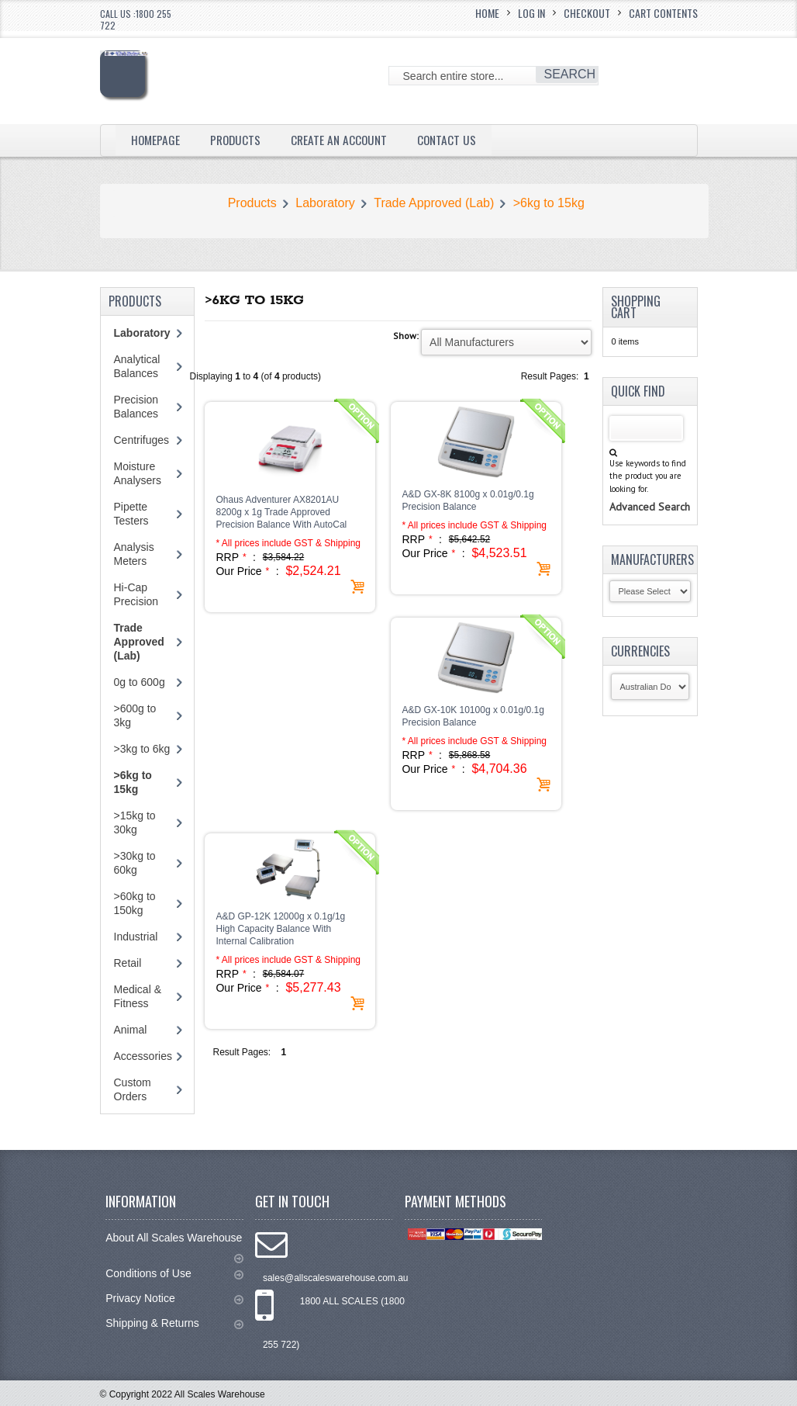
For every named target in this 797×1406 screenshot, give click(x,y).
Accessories (143, 1056)
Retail (128, 963)
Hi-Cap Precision (136, 594)
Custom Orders (132, 1089)
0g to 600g (139, 682)
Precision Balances (136, 406)
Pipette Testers (131, 513)
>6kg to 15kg (549, 203)
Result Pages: (241, 1052)
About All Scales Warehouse (174, 1245)
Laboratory (325, 203)
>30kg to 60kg (135, 863)
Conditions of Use (174, 1273)
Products (238, 139)
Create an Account (344, 139)
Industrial (136, 936)
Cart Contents (663, 13)
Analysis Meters (134, 554)
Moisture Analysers (137, 473)
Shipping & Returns (174, 1323)
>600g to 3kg (135, 715)
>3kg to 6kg (142, 749)
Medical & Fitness (137, 996)
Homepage (156, 139)
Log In (531, 13)
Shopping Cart (636, 307)
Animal (130, 1029)
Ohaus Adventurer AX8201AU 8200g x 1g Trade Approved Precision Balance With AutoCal (281, 512)
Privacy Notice (174, 1298)
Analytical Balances (137, 366)
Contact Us (454, 139)
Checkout (587, 13)
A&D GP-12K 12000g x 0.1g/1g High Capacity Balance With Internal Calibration (280, 929)
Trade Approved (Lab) (434, 203)
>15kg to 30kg (135, 822)
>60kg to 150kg (135, 903)
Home (487, 13)
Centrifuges (142, 440)
